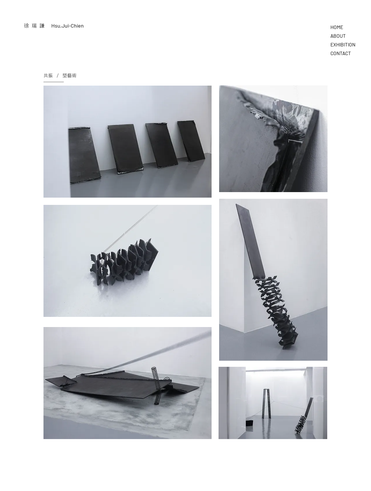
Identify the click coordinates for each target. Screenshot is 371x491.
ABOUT (338, 36)
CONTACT (340, 53)
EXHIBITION (342, 44)
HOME (336, 27)
